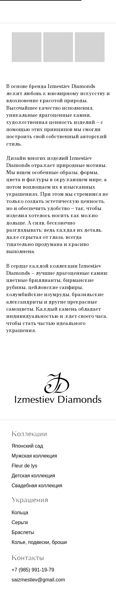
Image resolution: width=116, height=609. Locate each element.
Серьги (20, 522)
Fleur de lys (24, 465)
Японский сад (27, 446)
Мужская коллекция (34, 455)
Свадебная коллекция (37, 485)
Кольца (20, 512)
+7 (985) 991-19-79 (33, 569)
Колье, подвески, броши (39, 542)
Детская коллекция (33, 475)
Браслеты (23, 532)
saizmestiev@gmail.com (38, 579)
